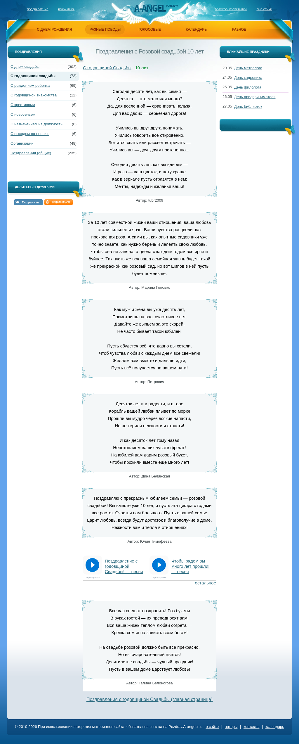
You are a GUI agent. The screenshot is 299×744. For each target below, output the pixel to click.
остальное (205, 582)
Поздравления (37, 9)
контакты (251, 726)
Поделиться (60, 202)
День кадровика (248, 77)
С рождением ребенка (30, 85)
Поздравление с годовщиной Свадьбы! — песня (124, 566)
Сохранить (30, 202)
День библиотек (248, 106)
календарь (196, 29)
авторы (231, 726)
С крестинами (23, 105)
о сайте (212, 726)
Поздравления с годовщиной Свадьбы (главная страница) (149, 699)
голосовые (149, 29)
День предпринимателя (254, 97)
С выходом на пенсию (30, 134)
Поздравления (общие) (31, 153)
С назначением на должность (36, 124)
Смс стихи (264, 9)
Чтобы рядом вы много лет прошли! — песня (190, 566)
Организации (22, 143)
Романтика (66, 9)
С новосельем (23, 114)
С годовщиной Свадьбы (107, 67)
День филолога (247, 87)
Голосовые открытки (231, 9)
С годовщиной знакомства (34, 95)
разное (239, 29)
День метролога (248, 68)
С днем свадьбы (25, 66)
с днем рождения (54, 29)
